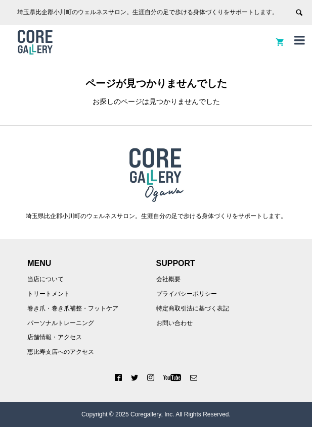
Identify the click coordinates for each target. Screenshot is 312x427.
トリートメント (48, 293)
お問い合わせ (174, 323)
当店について (45, 279)
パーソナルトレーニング (60, 323)
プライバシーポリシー (186, 293)
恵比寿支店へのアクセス (60, 351)
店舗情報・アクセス (54, 337)
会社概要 (168, 279)
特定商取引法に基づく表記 (192, 308)
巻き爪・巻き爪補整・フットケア (72, 308)
